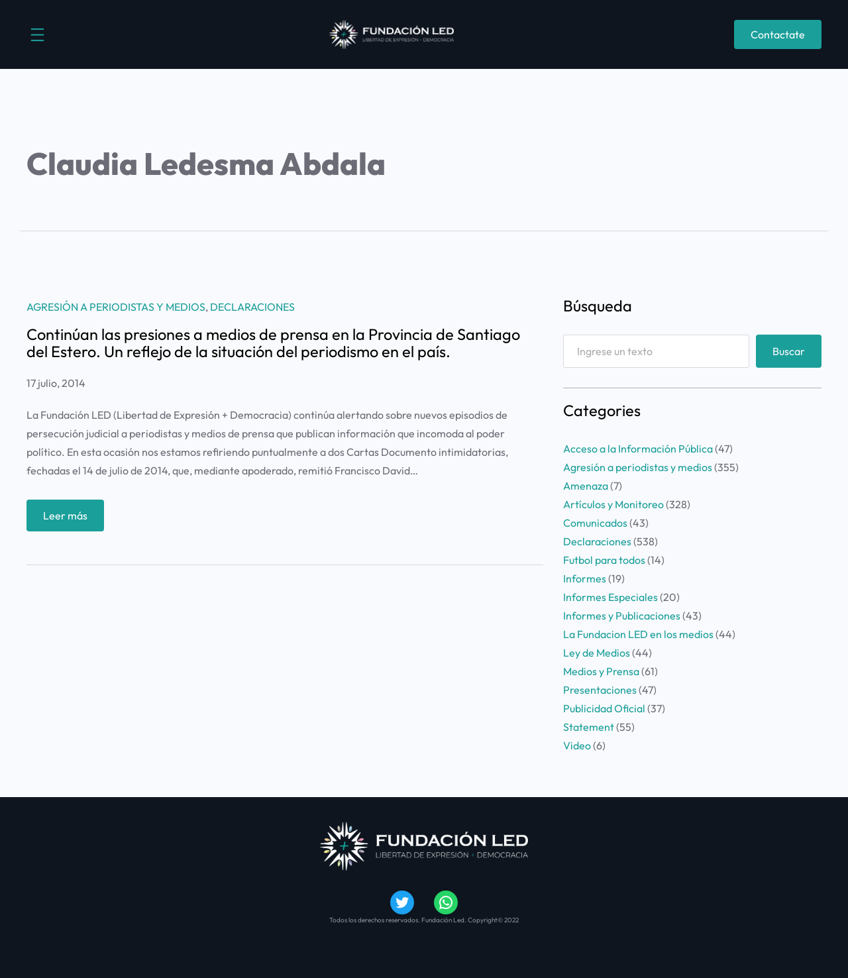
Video (577, 745)
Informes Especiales (610, 597)
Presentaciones (600, 689)
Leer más (69, 518)
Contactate (778, 34)
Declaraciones (252, 306)
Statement (588, 727)
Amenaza (585, 485)
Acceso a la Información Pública (638, 448)
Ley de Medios (596, 652)
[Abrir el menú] (37, 35)
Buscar (788, 351)
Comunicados (595, 522)
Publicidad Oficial (604, 708)
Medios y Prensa (601, 671)
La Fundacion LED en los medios (638, 634)
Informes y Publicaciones (621, 615)
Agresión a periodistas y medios (115, 306)
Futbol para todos (604, 560)
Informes (584, 578)
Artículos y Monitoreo (613, 504)
